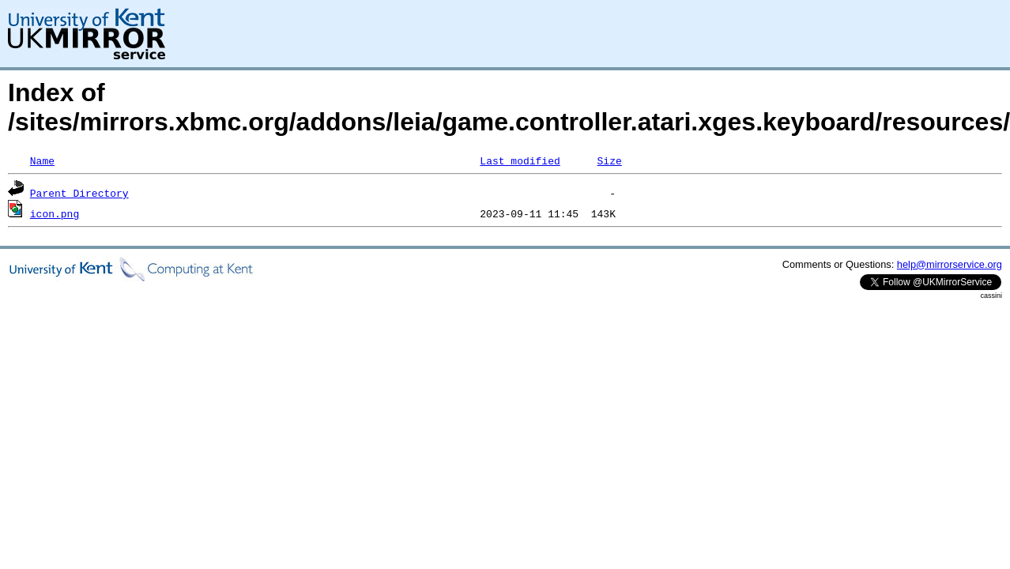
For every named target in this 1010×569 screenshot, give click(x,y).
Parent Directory (79, 193)
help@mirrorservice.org (949, 264)
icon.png (54, 213)
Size (609, 160)
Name (42, 160)
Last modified (520, 160)
